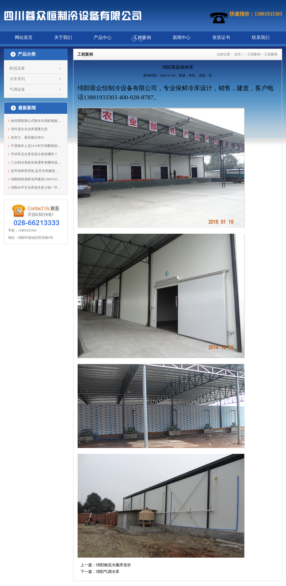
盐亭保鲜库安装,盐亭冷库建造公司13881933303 (36, 171)
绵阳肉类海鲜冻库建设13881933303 (36, 179)
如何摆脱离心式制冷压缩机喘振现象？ (36, 121)
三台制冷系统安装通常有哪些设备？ (36, 162)
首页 (237, 54)
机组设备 (17, 68)
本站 (192, 75)
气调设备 (17, 89)
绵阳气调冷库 (107, 572)
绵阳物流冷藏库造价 (113, 565)
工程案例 (253, 54)
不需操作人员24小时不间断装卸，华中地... (36, 146)
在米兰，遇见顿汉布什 (27, 137)
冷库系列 (17, 79)
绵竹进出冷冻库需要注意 (29, 129)
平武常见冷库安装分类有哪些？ (34, 154)
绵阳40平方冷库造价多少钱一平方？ (36, 187)
